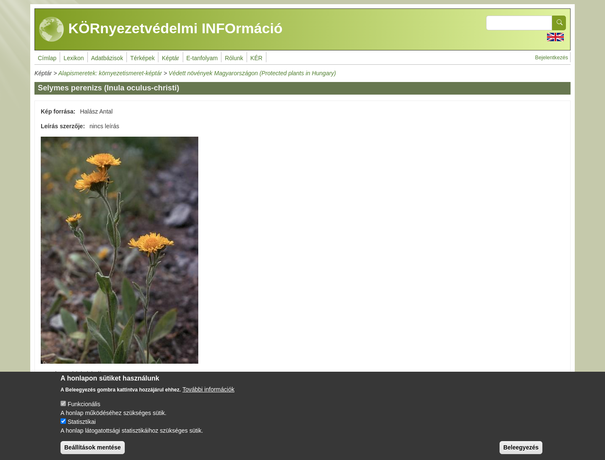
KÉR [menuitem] (256, 58)
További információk (208, 394)
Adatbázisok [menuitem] (107, 58)
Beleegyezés (521, 452)
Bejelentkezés (551, 58)
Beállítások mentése (92, 452)
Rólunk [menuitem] (234, 58)
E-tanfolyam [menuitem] (202, 58)
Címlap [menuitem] (47, 58)
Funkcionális (84, 409)
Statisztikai (82, 427)
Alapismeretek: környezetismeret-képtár (110, 73)
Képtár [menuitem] (170, 58)
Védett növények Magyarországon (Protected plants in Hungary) (252, 73)
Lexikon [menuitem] (73, 58)
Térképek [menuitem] (142, 58)
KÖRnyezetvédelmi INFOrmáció (161, 29)
